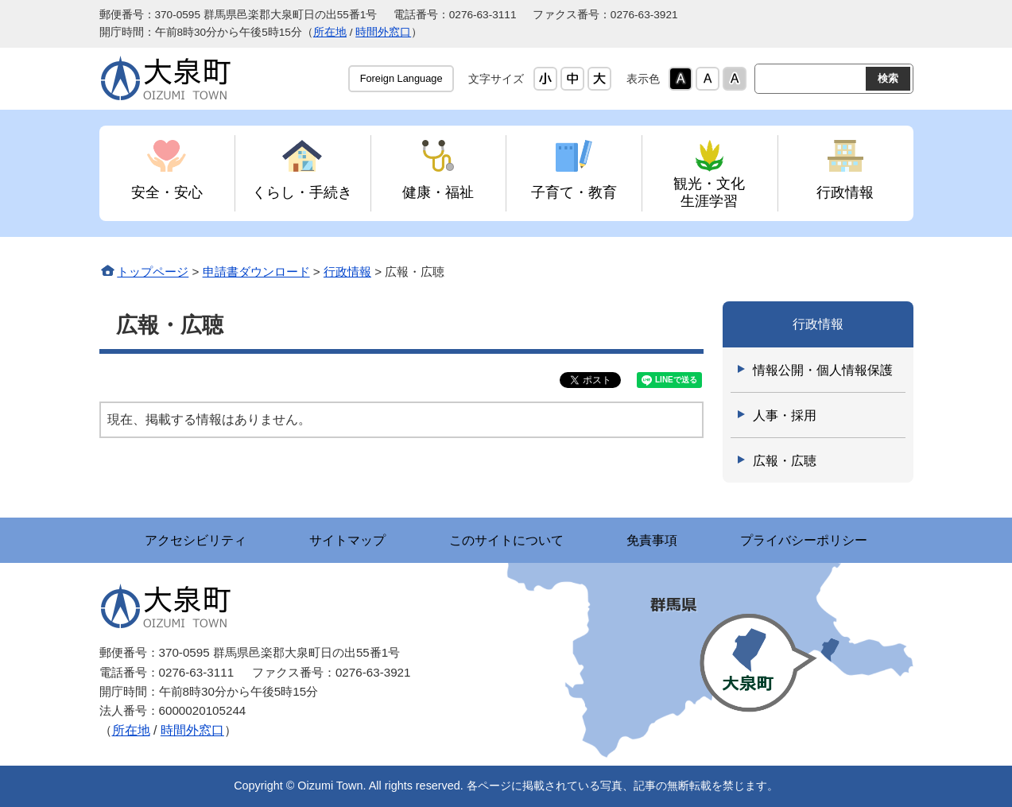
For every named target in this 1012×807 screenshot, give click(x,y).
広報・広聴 (784, 461)
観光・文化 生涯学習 (709, 192)
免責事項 (652, 540)
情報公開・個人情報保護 (823, 370)
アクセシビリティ (195, 540)
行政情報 (845, 192)
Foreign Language (401, 78)
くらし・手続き (302, 192)
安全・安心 (167, 192)
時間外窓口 (383, 32)
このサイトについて (506, 540)
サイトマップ (347, 540)
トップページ (152, 271)
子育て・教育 (574, 192)
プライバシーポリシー (805, 540)
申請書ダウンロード (256, 271)
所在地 (330, 32)
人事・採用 (784, 415)
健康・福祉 (438, 192)
